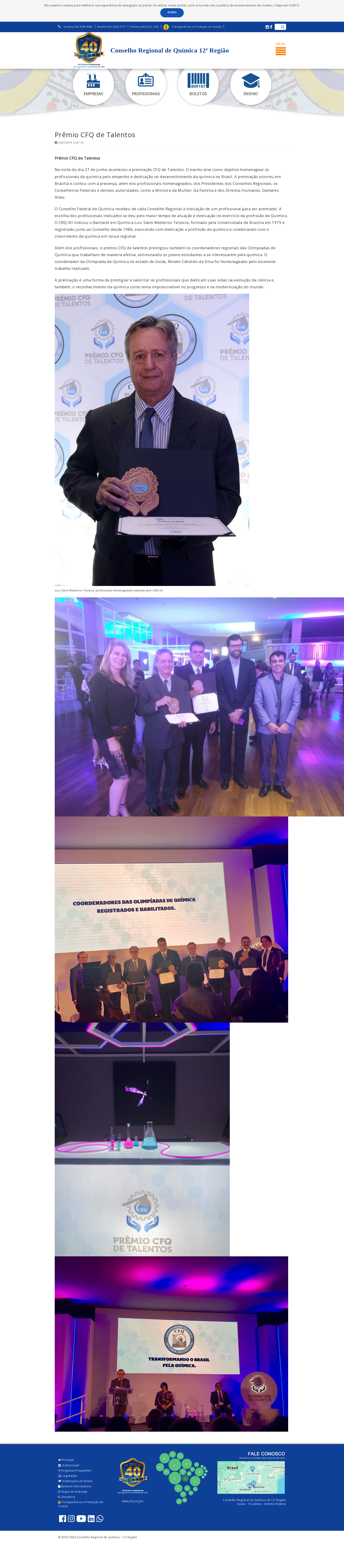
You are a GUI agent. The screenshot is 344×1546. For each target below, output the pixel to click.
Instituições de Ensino (75, 1481)
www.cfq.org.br (133, 1501)
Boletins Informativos (74, 1486)
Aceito (172, 12)
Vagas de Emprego (73, 1492)
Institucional (68, 1465)
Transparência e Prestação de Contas (80, 1504)
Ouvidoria (66, 1497)
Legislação (67, 1476)
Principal (66, 1460)
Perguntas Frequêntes (74, 1471)
